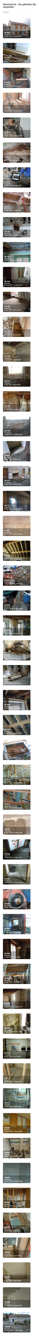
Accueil (6, 12)
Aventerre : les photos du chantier (19, 5)
